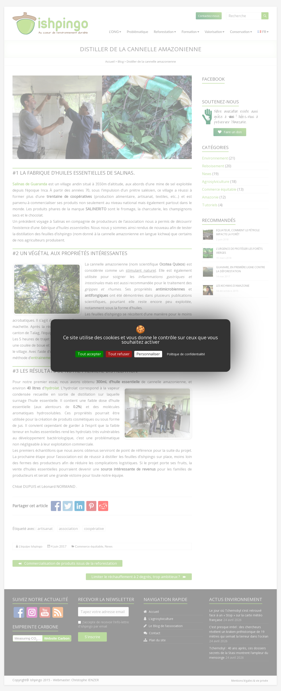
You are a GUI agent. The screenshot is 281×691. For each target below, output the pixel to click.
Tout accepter (89, 354)
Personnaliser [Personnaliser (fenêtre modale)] (148, 354)
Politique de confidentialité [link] (186, 354)
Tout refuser (119, 354)
